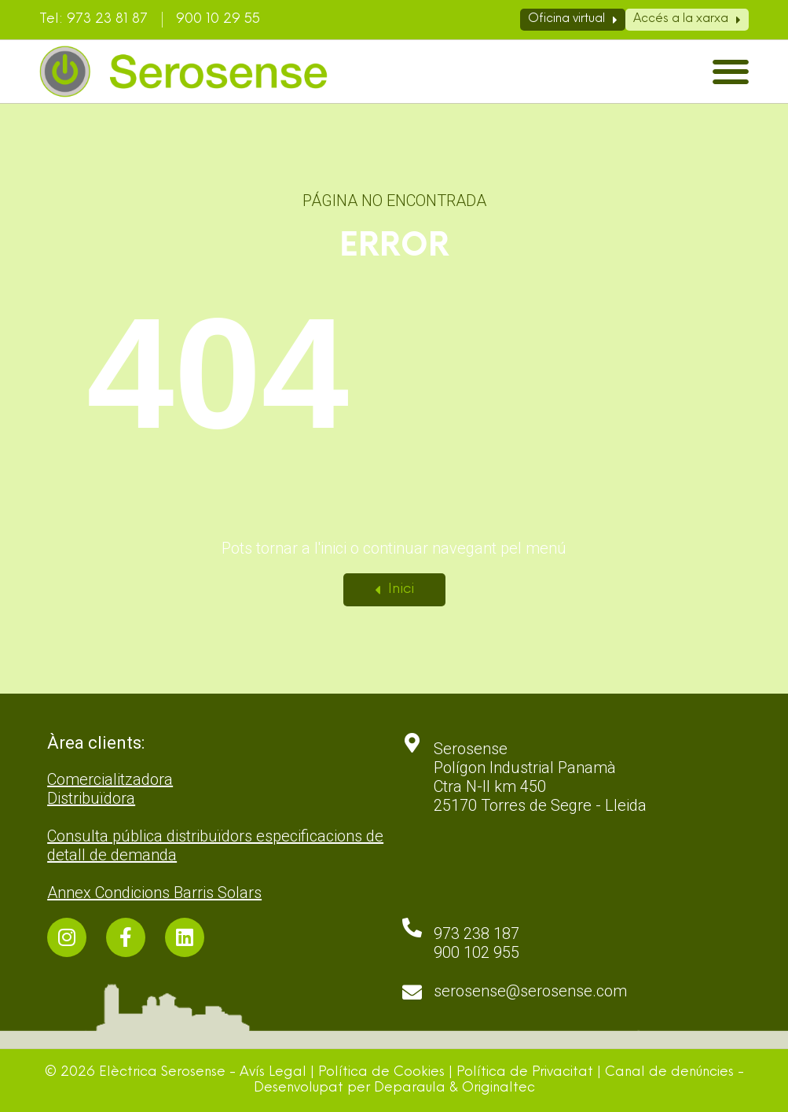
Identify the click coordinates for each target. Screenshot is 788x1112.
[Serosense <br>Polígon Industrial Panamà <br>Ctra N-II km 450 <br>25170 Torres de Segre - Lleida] (412, 743)
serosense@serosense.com (530, 990)
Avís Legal (273, 1072)
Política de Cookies (381, 1072)
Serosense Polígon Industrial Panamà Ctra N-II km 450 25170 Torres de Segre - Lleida (540, 777)
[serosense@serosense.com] (412, 992)
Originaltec (498, 1088)
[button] (731, 71)
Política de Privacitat (524, 1072)
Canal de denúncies (669, 1072)
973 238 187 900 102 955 (476, 943)
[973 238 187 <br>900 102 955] (412, 927)
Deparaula (409, 1088)
